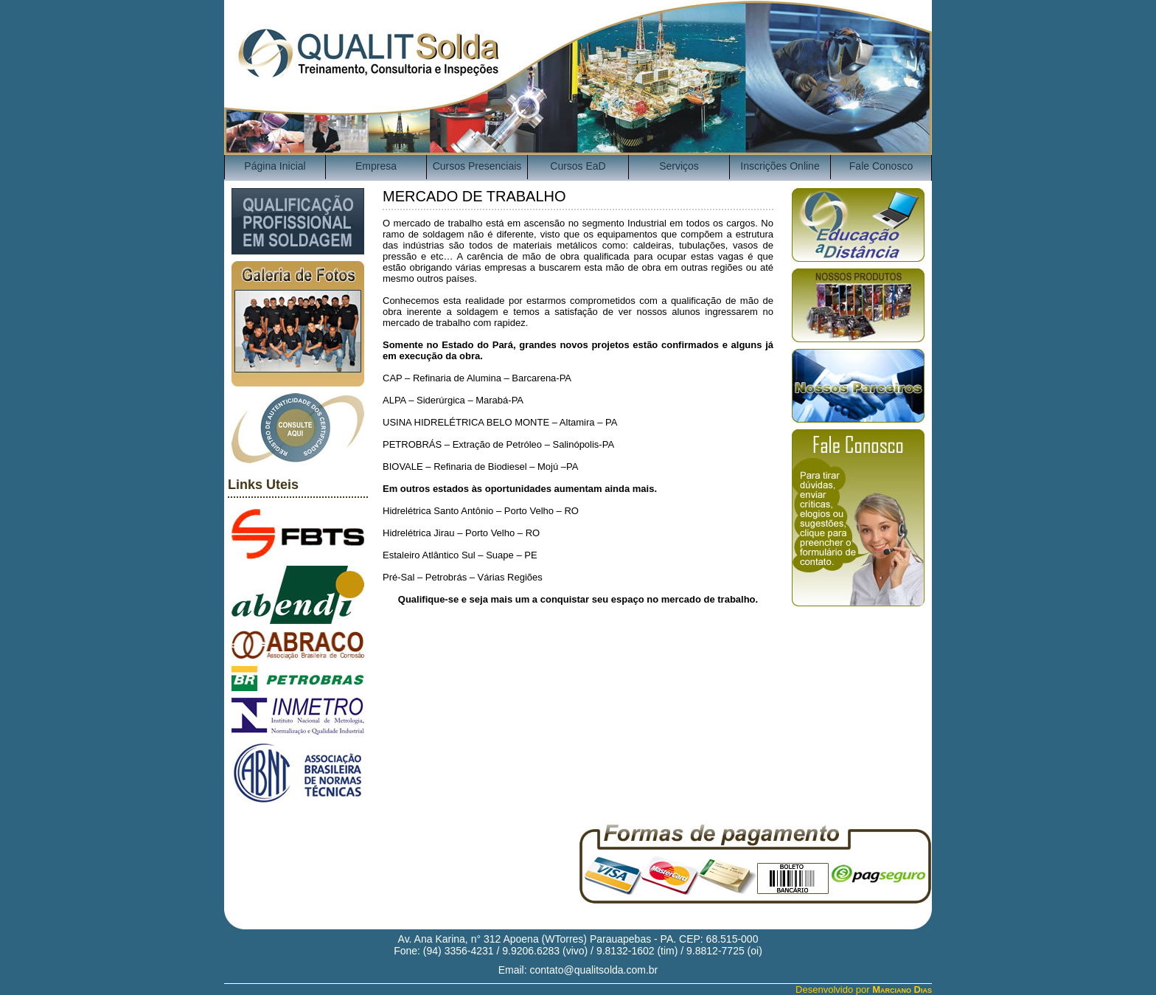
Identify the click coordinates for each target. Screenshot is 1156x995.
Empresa (376, 166)
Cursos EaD (577, 166)
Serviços (679, 166)
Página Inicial (274, 166)
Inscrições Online (779, 166)
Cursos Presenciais (477, 166)
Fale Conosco (881, 166)
